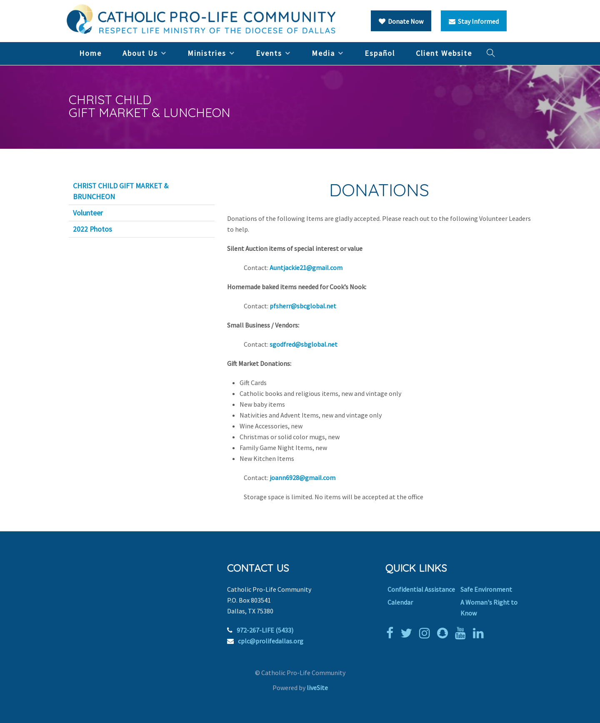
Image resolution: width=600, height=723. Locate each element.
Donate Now (401, 21)
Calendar (400, 602)
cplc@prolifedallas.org (270, 641)
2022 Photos (92, 229)
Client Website (444, 53)
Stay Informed (474, 21)
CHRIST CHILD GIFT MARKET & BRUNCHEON (120, 191)
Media (323, 53)
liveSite (317, 687)
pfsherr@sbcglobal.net (303, 306)
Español (380, 53)
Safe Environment (486, 589)
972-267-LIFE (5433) (265, 630)
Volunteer (88, 213)
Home (90, 53)
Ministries (207, 53)
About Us (140, 53)
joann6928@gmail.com (302, 477)
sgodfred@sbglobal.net (304, 344)
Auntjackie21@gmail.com (306, 267)
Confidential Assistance (421, 589)
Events (269, 53)
